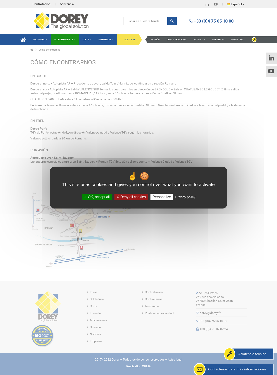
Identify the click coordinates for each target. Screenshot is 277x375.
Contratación (41, 4)
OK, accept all (97, 197)
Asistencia (67, 4)
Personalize (161, 197)
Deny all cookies (131, 197)
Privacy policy (185, 197)
